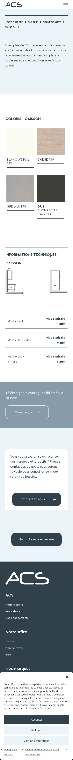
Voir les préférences (36, 740)
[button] (67, 677)
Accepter (36, 719)
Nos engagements (17, 618)
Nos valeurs (12, 611)
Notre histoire (14, 604)
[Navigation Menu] (65, 5)
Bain (8, 654)
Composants (52, 22)
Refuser (36, 730)
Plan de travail (14, 648)
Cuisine (33, 22)
